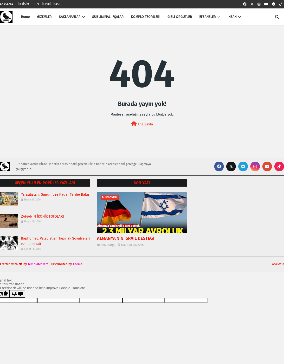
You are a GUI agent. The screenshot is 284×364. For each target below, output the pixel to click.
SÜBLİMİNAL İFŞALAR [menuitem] (108, 17)
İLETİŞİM (23, 4)
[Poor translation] (17, 294)
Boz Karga (108, 245)
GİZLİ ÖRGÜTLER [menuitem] (180, 17)
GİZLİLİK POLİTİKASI (47, 4)
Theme (77, 264)
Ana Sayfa (142, 123)
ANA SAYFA (278, 264)
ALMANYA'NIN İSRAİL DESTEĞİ (125, 238)
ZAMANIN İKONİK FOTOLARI (42, 216)
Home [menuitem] (25, 17)
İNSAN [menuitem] (232, 17)
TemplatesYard (38, 264)
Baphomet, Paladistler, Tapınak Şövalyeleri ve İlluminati (55, 241)
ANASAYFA (6, 4)
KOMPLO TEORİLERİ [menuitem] (145, 17)
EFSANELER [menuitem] (207, 17)
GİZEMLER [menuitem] (44, 17)
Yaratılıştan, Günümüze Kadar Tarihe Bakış (55, 194)
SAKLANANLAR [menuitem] (70, 17)
